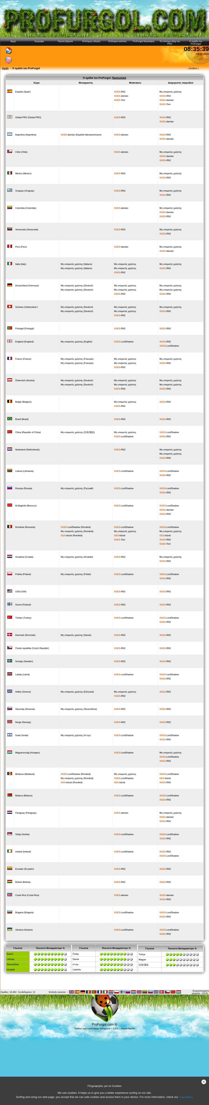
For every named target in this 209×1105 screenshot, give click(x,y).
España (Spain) (22, 91)
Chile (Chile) (21, 152)
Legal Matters (186, 1097)
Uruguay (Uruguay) (24, 190)
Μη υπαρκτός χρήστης (171, 91)
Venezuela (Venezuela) (26, 229)
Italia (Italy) (20, 264)
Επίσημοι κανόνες (117, 41)
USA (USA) (20, 591)
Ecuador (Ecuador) (24, 869)
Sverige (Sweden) (24, 661)
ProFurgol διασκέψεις (144, 41)
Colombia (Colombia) (25, 208)
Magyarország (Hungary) (27, 752)
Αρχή (13, 41)
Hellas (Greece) (23, 691)
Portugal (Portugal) (24, 328)
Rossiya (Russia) (23, 488)
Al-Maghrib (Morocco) (26, 505)
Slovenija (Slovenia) (25, 709)
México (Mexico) (23, 173)
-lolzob (66, 535)
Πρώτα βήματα (65, 41)
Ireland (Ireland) (23, 851)
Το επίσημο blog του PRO (170, 42)
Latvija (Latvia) (22, 674)
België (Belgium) (23, 402)
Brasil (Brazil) (21, 419)
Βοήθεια (193, 68)
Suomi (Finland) (23, 604)
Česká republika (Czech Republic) (32, 648)
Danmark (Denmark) (25, 635)
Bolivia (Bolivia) (22, 882)
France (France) (23, 359)
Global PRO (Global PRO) (28, 117)
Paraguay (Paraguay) (25, 813)
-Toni (119, 100)
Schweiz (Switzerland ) (26, 307)
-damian (121, 96)
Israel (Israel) (21, 735)
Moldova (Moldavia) (25, 774)
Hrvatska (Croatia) (24, 557)
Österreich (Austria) (24, 380)
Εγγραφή (39, 41)
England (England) (24, 341)
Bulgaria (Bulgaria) (24, 912)
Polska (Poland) (23, 574)
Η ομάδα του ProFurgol (195, 42)
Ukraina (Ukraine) (24, 929)
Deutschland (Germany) (27, 285)
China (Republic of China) (28, 432)
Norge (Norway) (23, 722)
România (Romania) (25, 527)
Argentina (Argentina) (25, 134)
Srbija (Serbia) (22, 834)
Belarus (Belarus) (23, 795)
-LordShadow (123, 341)
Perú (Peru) (21, 247)
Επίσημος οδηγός (91, 41)
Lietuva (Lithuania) (24, 471)
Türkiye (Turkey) (23, 617)
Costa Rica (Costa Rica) (27, 895)
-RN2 (119, 91)
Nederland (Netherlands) (27, 449)
